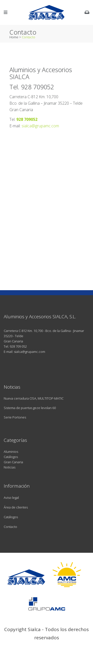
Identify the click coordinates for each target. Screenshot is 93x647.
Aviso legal (11, 497)
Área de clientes (16, 507)
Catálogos (11, 457)
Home (13, 37)
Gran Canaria (13, 462)
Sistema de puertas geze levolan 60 (30, 408)
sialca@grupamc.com (40, 126)
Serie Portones (15, 417)
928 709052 (37, 87)
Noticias (9, 467)
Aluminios (11, 451)
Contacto (10, 526)
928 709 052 (18, 346)
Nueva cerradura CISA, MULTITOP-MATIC (33, 398)
